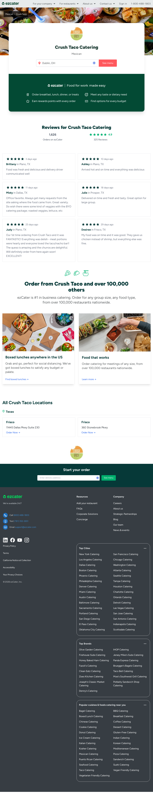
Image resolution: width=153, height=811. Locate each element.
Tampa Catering (121, 581)
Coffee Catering (122, 721)
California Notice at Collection (17, 560)
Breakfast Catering (123, 716)
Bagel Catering (87, 710)
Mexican (9, 14)
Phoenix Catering (88, 575)
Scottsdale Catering (124, 629)
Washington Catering (124, 565)
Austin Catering (87, 597)
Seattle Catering (122, 575)
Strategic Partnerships (125, 514)
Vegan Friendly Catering (126, 770)
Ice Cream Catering (89, 737)
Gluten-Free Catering (124, 732)
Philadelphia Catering (90, 581)
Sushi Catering (121, 764)
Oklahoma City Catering (92, 629)
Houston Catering (122, 586)
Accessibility (9, 567)
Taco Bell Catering (123, 671)
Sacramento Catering (90, 608)
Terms (6, 553)
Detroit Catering (122, 602)
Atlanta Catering (122, 570)
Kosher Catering (87, 748)
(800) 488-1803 (21, 515)
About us (87, 3)
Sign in (123, 3)
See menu (107, 63)
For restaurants (67, 3)
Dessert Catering (122, 727)
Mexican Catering (88, 754)
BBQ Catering (120, 710)
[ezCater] (11, 3)
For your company (42, 3)
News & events (121, 530)
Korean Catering (122, 743)
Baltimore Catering (89, 602)
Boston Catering (87, 570)
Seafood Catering (88, 764)
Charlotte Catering (123, 591)
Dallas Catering (87, 565)
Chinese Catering (88, 721)
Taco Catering (86, 770)
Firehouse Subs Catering (92, 655)
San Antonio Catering (124, 618)
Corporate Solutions (87, 514)
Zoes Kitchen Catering (91, 676)
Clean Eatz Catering (89, 671)
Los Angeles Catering (90, 559)
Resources (82, 496)
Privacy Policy (9, 546)
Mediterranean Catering (126, 748)
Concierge (82, 519)
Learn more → (89, 379)
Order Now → (13, 432)
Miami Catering (87, 591)
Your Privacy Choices (13, 574)
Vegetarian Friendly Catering (94, 775)
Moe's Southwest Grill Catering (130, 676)
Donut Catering (87, 732)
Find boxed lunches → (17, 379)
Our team (118, 524)
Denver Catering (88, 586)
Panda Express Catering (125, 660)
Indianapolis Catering (124, 624)
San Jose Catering (123, 613)
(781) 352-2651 (21, 521)
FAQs (79, 508)
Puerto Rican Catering (90, 759)
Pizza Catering (121, 754)
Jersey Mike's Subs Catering (128, 655)
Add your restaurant (86, 503)
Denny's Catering (88, 690)
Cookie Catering (88, 727)
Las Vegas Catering (123, 608)
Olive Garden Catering (91, 649)
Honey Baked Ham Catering (94, 660)
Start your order (76, 470)
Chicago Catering (122, 559)
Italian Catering (87, 743)
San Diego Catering (89, 618)
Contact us (106, 3)
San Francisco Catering (125, 554)
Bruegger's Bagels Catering (127, 665)
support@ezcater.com (25, 527)
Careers (117, 503)
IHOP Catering (121, 649)
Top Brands (85, 643)
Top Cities (84, 548)
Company (118, 496)
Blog (115, 519)
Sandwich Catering (123, 759)
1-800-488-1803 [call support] (141, 3)
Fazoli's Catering (88, 665)
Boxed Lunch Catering (91, 716)
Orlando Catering (122, 597)
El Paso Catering (87, 624)
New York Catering (89, 554)
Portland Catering (88, 613)
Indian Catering (121, 737)
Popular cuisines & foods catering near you (102, 704)
